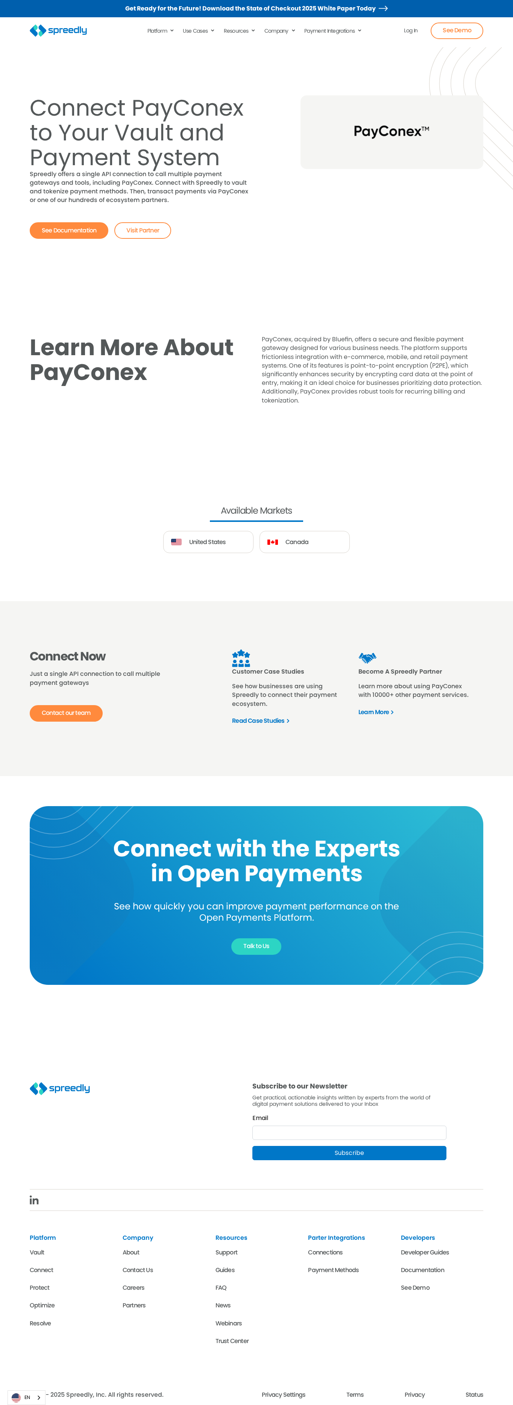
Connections (325, 1252)
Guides (225, 1270)
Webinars (229, 1323)
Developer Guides (425, 1252)
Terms (355, 1394)
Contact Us (138, 1270)
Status (474, 1394)
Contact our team (66, 713)
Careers (133, 1287)
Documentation (422, 1270)
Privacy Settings (283, 1394)
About (131, 1252)
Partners (134, 1305)
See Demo (457, 30)
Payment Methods (333, 1270)
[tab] (256, 511)
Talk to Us (256, 946)
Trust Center (232, 1341)
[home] (63, 30)
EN (21, 1397)
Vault (37, 1252)
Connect (41, 1270)
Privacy (415, 1394)
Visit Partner (142, 230)
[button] (161, 30)
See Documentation (69, 230)
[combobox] (27, 1397)
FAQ (221, 1287)
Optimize (42, 1305)
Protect (39, 1287)
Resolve (40, 1323)
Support (226, 1252)
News (223, 1305)
